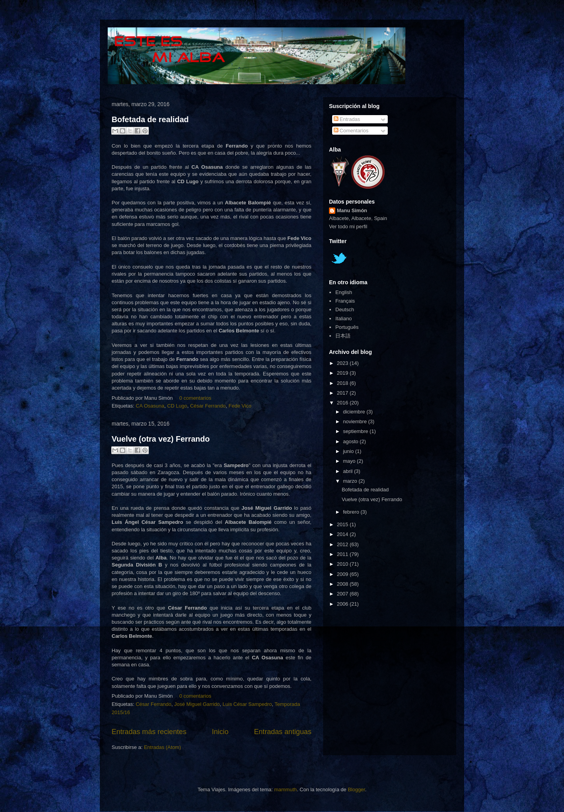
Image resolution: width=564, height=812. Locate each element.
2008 (343, 584)
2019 (343, 373)
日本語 (343, 336)
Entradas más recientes (149, 732)
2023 (343, 363)
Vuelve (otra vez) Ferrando (161, 439)
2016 (343, 403)
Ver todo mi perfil (348, 226)
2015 (343, 524)
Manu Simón (352, 210)
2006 (343, 604)
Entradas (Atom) (162, 747)
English (343, 292)
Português (346, 327)
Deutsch (344, 309)
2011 (343, 554)
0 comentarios (195, 398)
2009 (343, 574)
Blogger (356, 789)
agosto (351, 441)
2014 (343, 534)
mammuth (285, 789)
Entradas (347, 119)
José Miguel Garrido (197, 704)
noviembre (355, 421)
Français (345, 301)
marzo (351, 481)
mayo (350, 461)
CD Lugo (177, 406)
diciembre (355, 412)
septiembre (356, 431)
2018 (343, 383)
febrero (352, 512)
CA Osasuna (150, 406)
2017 (343, 393)
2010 (343, 564)
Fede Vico (240, 406)
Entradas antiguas (282, 732)
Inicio (220, 732)
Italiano (343, 318)
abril (348, 471)
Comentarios (351, 131)
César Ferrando (208, 406)
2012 (343, 544)
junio (349, 451)
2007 (343, 594)
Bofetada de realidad (150, 119)
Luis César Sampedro (247, 704)
